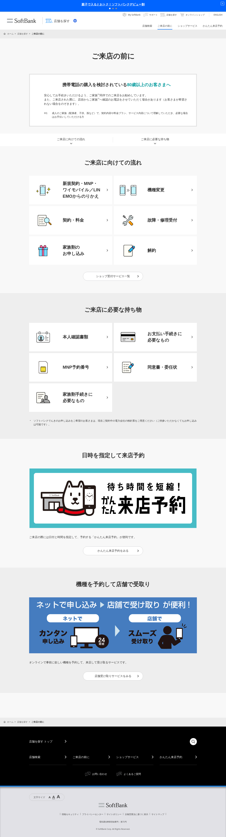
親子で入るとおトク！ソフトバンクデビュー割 (113, 4)
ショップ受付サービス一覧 (117, 276)
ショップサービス (127, 757)
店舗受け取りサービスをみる (117, 676)
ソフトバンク (113, 805)
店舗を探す (22, 33)
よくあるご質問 (132, 774)
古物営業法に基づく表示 (136, 814)
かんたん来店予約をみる (118, 550)
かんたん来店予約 (171, 757)
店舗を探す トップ (40, 741)
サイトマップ (157, 814)
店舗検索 (34, 757)
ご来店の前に (81, 757)
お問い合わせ (99, 774)
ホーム (10, 33)
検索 (193, 741)
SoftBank (21, 20)
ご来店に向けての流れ (71, 140)
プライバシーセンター (92, 814)
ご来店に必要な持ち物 (155, 140)
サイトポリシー (114, 814)
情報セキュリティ (70, 814)
